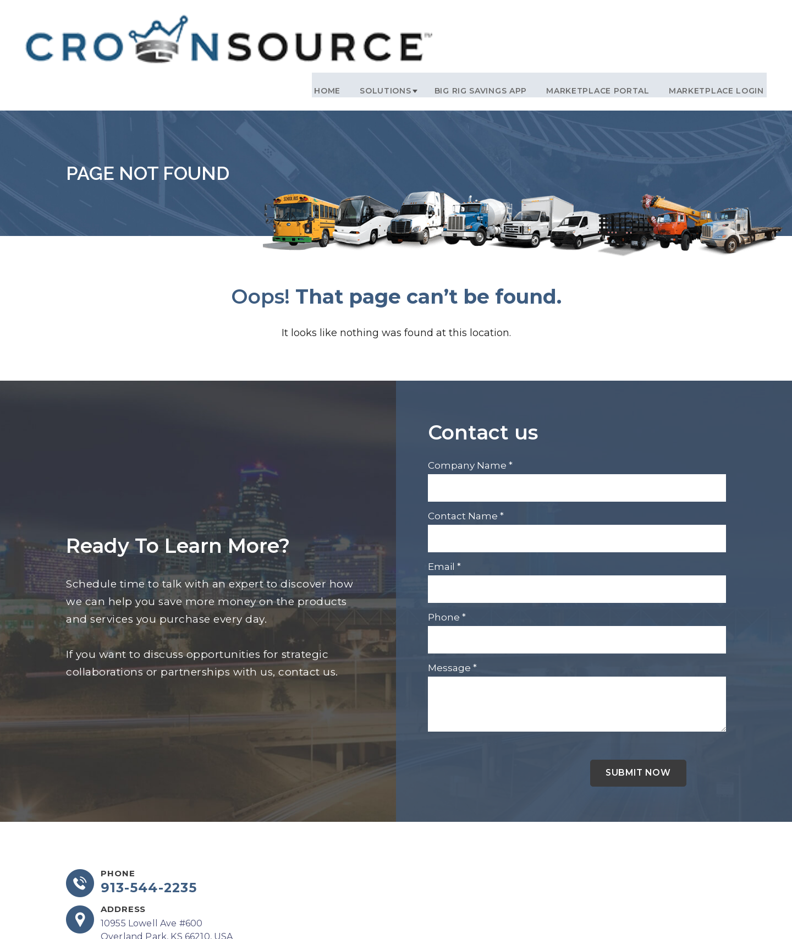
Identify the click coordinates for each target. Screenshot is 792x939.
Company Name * (470, 403)
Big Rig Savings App (484, 28)
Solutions (390, 28)
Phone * (447, 555)
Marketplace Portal (596, 28)
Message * (452, 606)
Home (337, 28)
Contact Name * (466, 454)
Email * (444, 504)
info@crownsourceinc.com (161, 909)
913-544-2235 (150, 827)
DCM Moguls (697, 911)
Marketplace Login (709, 28)
